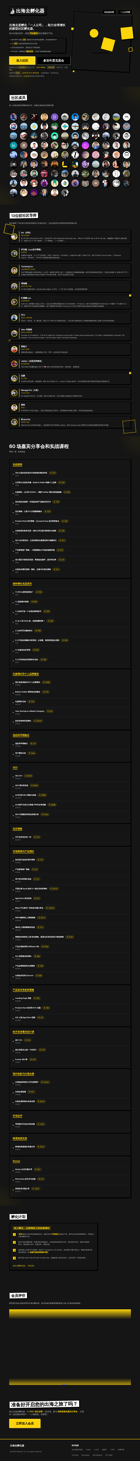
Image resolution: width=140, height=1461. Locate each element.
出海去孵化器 (17, 1445)
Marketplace (97, 1455)
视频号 (104, 1450)
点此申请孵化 (41, 67)
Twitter (88, 1450)
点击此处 (26, 76)
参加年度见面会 (53, 60)
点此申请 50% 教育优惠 (30, 73)
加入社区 (22, 60)
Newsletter (86, 1455)
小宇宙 (112, 1450)
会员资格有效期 (77, 1450)
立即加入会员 (25, 1423)
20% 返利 (108, 1455)
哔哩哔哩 (121, 1450)
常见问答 (31, 1266)
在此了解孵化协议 (19, 1266)
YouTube (75, 1455)
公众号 (96, 1450)
